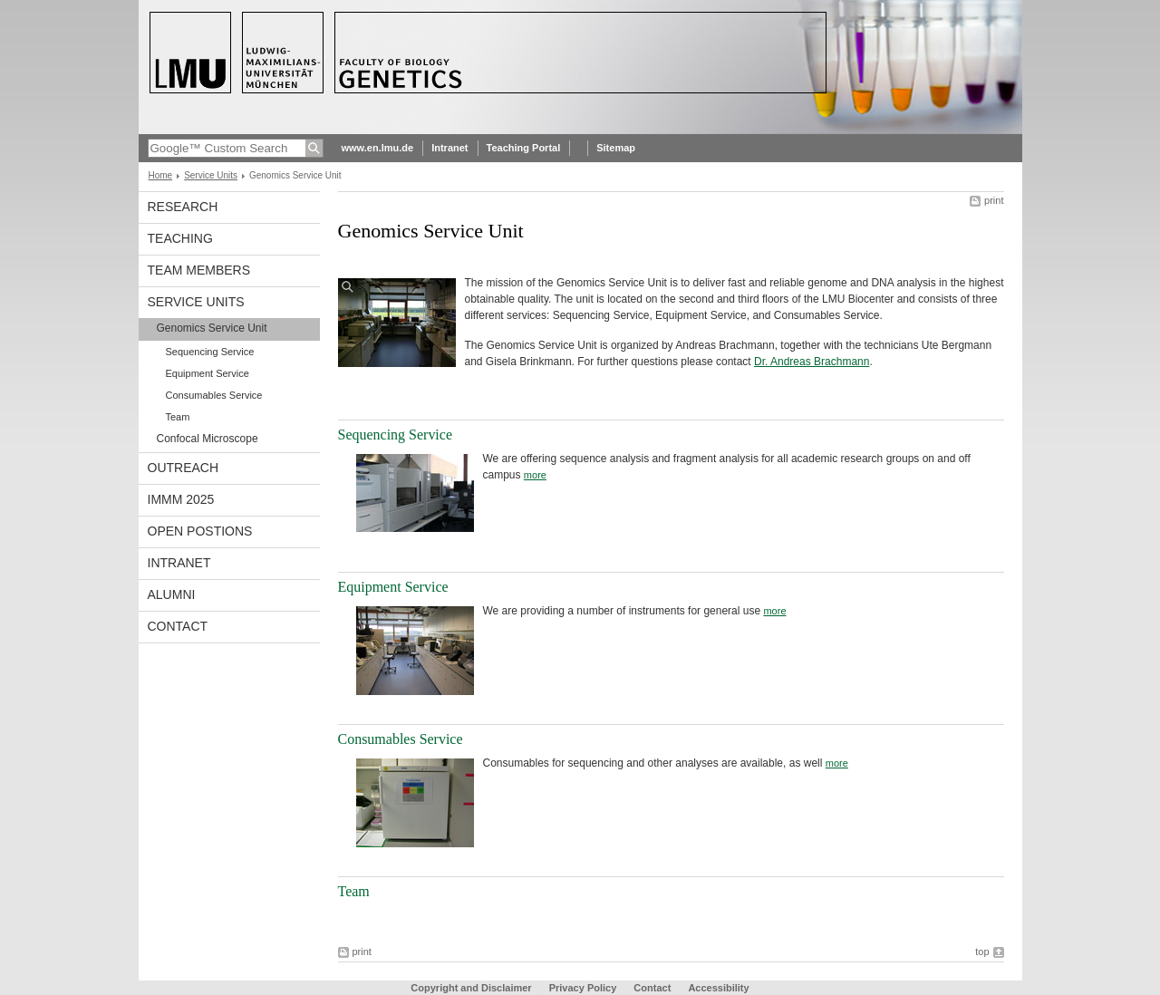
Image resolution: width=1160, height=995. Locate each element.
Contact (178, 626)
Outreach (183, 467)
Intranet (449, 147)
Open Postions (200, 531)
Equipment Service (207, 373)
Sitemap (615, 147)
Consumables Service (214, 395)
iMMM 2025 (181, 499)
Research (183, 206)
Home (161, 175)
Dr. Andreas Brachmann (811, 361)
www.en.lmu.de (378, 147)
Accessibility (718, 987)
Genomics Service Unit (212, 328)
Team (178, 416)
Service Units (210, 175)
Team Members (199, 270)
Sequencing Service (210, 351)
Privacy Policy (583, 987)
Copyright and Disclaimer (471, 987)
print (993, 200)
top (982, 951)
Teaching (180, 238)
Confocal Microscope (207, 438)
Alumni (172, 594)
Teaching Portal (524, 147)
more (535, 474)
